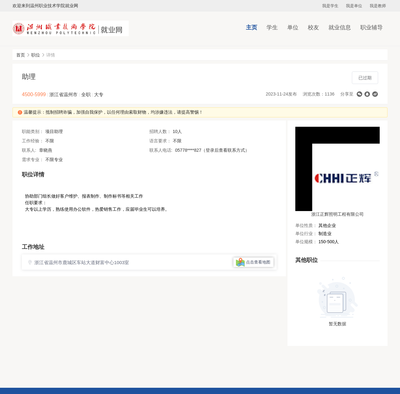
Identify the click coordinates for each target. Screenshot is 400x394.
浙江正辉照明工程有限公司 (337, 214)
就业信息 (339, 27)
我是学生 (330, 5)
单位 (292, 27)
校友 (313, 27)
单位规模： (306, 241)
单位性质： (306, 225)
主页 (251, 27)
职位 (35, 54)
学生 (272, 27)
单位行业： (306, 233)
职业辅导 (371, 27)
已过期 (365, 77)
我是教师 (378, 5)
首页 (20, 54)
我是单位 (354, 5)
